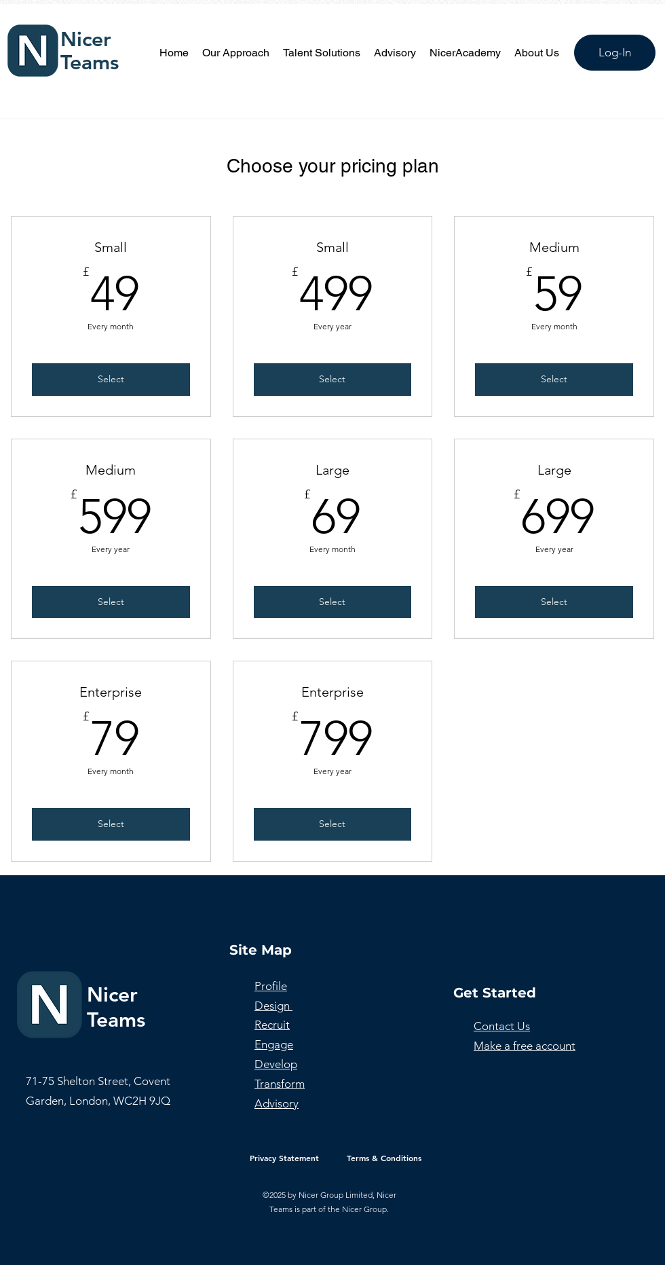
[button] (321, 53)
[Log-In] (615, 53)
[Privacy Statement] (284, 1157)
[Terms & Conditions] (384, 1157)
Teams (89, 62)
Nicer (85, 39)
